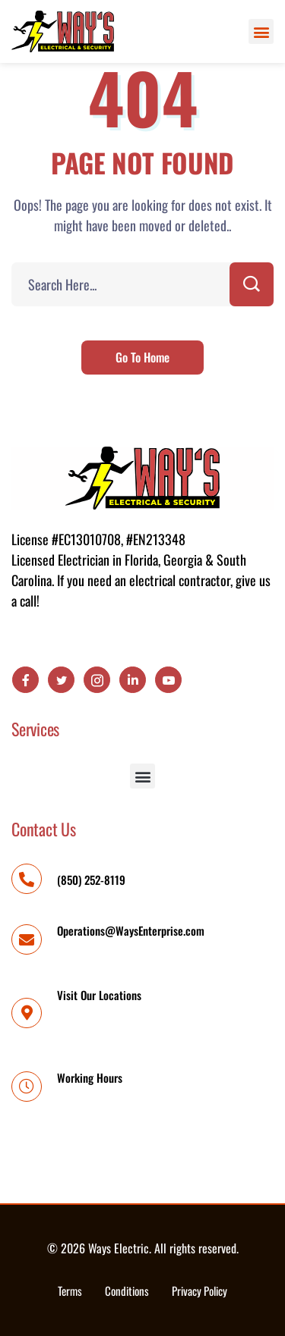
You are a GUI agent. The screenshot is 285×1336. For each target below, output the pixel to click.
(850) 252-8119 (91, 879)
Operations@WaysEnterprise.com (130, 930)
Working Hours (89, 1077)
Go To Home (142, 357)
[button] (261, 31)
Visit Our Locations (99, 994)
